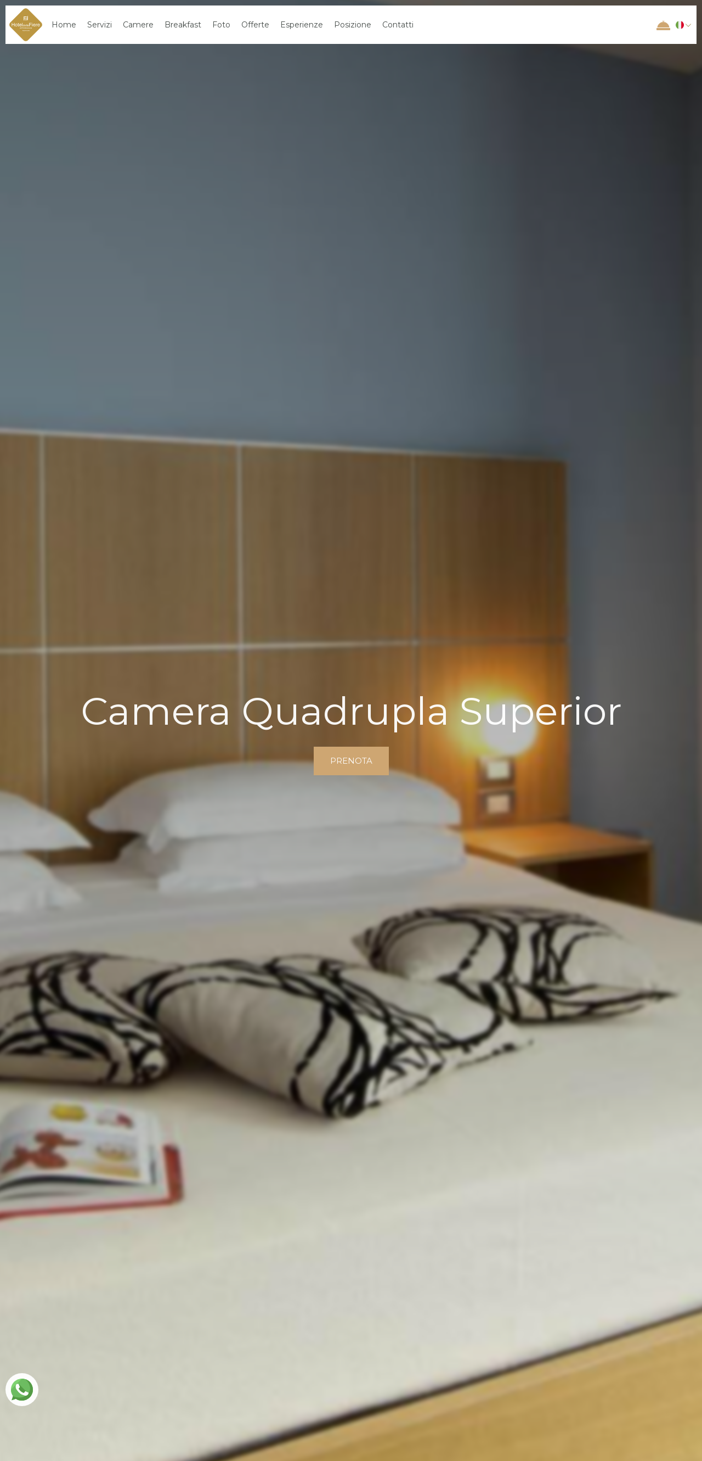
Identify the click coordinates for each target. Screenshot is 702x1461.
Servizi (99, 25)
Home (64, 25)
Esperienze (301, 25)
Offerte (255, 25)
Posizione (352, 25)
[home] (25, 24)
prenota (351, 760)
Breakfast (183, 25)
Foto (221, 25)
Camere (138, 25)
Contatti (398, 25)
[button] (682, 25)
